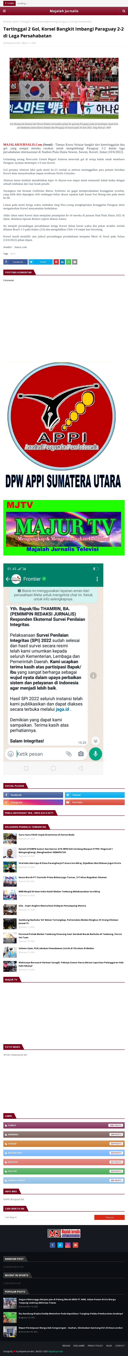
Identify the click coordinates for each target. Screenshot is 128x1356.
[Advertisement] (64, 1084)
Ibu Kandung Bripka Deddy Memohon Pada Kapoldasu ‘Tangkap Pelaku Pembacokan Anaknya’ (71, 1313)
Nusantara (65, 1152)
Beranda (7, 21)
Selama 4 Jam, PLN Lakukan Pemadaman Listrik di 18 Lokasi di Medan (56, 948)
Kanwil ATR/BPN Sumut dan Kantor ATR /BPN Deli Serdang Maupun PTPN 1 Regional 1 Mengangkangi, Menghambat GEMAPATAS (66, 850)
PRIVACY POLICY (95, 1345)
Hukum (65, 1143)
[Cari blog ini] (48, 1217)
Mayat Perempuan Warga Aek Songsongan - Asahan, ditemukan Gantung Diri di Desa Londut (71, 1327)
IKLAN (109, 1345)
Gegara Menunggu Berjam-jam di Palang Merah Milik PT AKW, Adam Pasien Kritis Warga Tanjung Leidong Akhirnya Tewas (67, 1301)
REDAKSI (66, 1345)
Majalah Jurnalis (64, 11)
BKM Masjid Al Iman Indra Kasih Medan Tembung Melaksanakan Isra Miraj (59, 891)
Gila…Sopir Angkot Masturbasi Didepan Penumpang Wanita (52, 905)
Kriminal (65, 1134)
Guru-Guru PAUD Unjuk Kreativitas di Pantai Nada (46, 834)
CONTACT (120, 1345)
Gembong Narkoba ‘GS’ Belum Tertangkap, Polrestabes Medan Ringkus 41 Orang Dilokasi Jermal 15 (68, 921)
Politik (65, 1171)
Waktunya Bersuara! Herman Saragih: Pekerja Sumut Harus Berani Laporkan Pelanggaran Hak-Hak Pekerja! (71, 964)
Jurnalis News (65, 1180)
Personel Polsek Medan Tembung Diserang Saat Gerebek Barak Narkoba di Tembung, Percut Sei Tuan (70, 936)
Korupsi (65, 1162)
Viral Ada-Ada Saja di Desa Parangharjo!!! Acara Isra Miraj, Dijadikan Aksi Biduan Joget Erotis (70, 863)
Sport (15, 21)
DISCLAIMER (79, 1345)
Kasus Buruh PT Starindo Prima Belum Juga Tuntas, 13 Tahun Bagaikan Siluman (63, 877)
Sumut (65, 1125)
